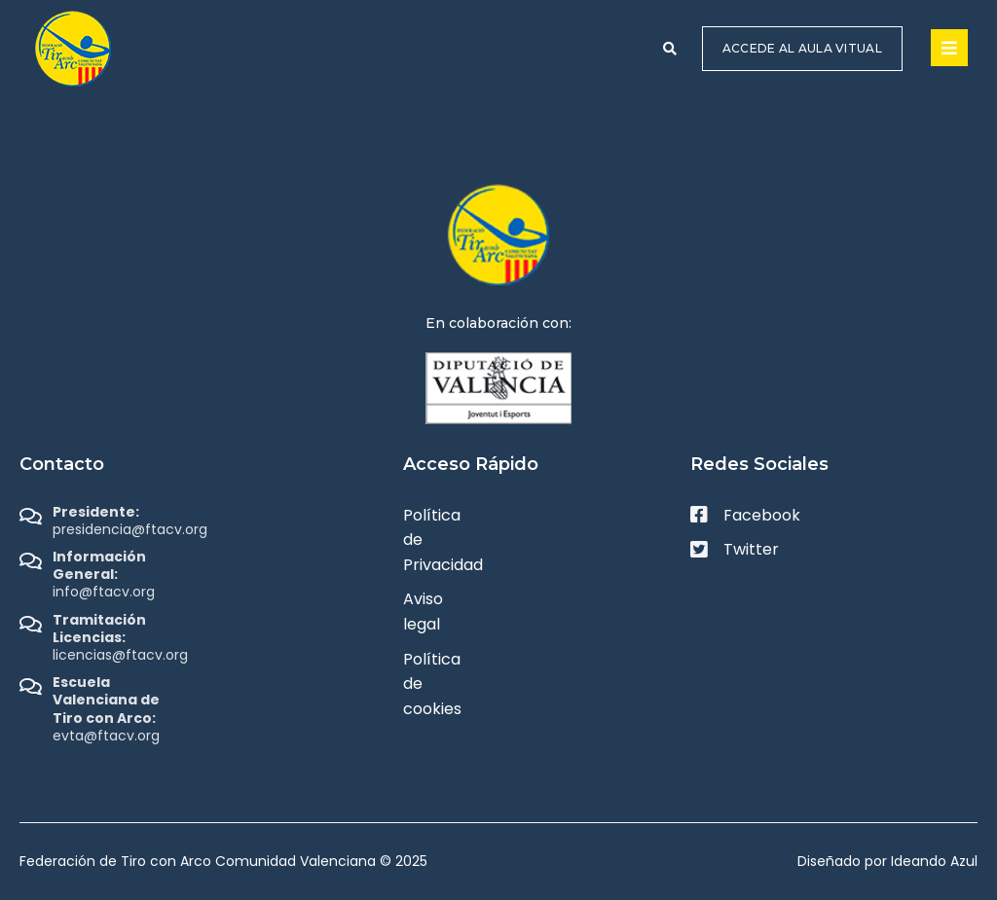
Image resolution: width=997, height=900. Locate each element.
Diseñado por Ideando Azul (887, 861)
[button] (670, 48)
